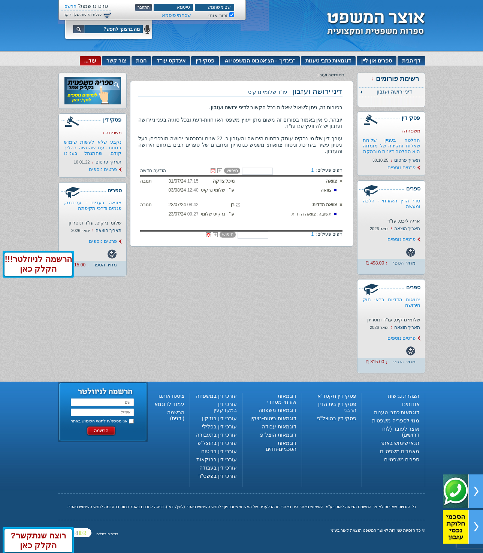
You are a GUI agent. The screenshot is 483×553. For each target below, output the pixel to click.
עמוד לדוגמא (169, 404)
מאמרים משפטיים (400, 451)
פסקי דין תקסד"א (336, 396)
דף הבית (411, 61)
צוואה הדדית (325, 204)
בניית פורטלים (107, 534)
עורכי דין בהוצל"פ (217, 443)
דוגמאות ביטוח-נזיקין (273, 418)
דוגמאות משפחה (277, 410)
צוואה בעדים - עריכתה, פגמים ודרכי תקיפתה (93, 205)
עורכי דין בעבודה (218, 468)
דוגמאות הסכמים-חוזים (281, 446)
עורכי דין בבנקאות (216, 459)
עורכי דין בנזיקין (219, 418)
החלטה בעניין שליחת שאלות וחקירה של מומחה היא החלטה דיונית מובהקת (391, 145)
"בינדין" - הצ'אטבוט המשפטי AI (259, 61)
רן (233, 204)
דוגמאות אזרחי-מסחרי (281, 399)
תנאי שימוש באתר (400, 443)
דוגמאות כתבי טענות (328, 61)
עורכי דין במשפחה (216, 396)
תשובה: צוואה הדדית (312, 214)
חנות (141, 61)
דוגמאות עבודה (279, 427)
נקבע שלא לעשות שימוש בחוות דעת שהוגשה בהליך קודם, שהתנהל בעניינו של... (93, 150)
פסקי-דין (205, 61)
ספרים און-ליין (376, 61)
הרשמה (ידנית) (175, 415)
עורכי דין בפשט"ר (217, 476)
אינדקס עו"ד (171, 61)
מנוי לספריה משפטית (396, 421)
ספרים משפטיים (402, 459)
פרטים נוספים (401, 167)
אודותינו (411, 404)
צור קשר (116, 61)
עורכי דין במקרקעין (225, 407)
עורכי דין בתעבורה (216, 435)
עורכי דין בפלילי (219, 427)
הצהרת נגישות (404, 396)
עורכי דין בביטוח (219, 451)
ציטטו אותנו (171, 396)
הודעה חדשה (153, 170)
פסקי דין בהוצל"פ (336, 418)
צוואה (331, 181)
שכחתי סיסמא (176, 15)
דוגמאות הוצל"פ (278, 435)
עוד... (90, 61)
